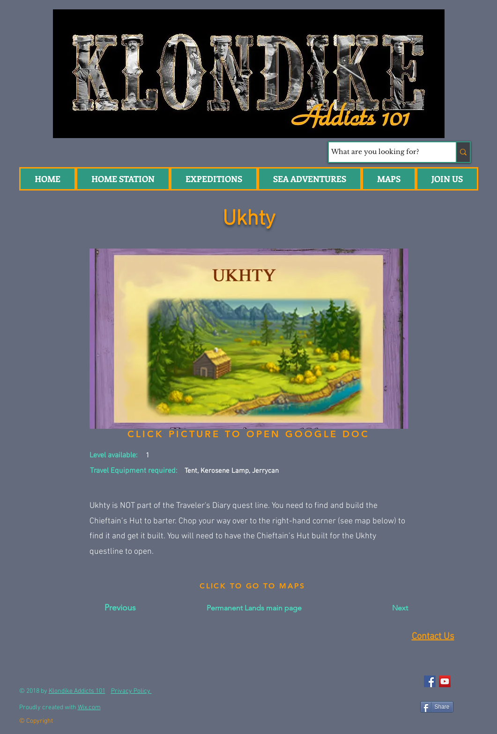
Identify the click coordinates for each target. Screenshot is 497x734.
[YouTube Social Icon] (445, 681)
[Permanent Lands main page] (254, 608)
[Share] (436, 706)
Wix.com (89, 708)
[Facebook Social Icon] (430, 681)
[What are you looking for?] (383, 152)
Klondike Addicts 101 (77, 691)
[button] (310, 179)
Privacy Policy (131, 691)
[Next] (384, 608)
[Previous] (120, 608)
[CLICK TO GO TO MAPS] (252, 586)
